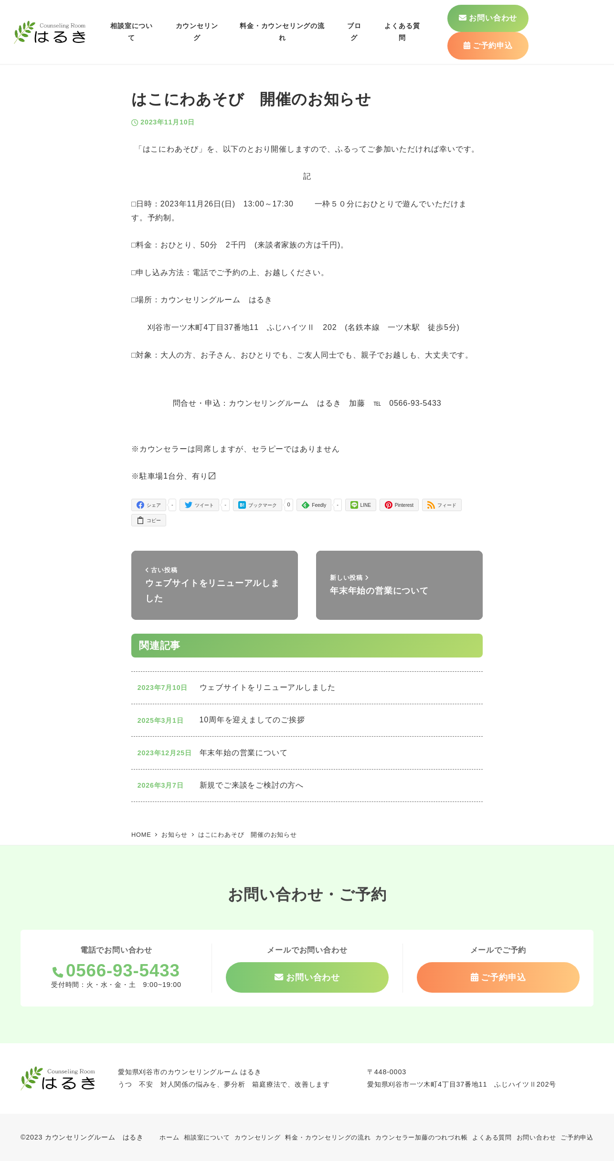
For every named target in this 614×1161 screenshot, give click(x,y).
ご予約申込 (577, 1137)
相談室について (207, 1137)
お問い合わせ (536, 1137)
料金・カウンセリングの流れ (328, 1137)
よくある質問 (492, 1137)
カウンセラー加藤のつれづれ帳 (421, 1137)
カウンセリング (257, 1137)
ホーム (169, 1137)
